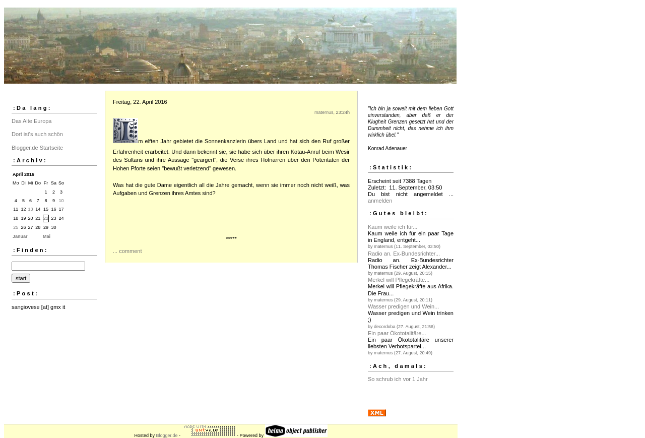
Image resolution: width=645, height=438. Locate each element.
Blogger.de (166, 435)
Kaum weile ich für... (392, 227)
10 (61, 200)
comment (130, 251)
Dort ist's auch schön (37, 134)
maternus (324, 112)
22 (45, 218)
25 (15, 227)
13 (30, 209)
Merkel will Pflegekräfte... (398, 280)
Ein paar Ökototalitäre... (397, 333)
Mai (46, 236)
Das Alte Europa (32, 121)
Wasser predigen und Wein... (403, 306)
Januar (20, 236)
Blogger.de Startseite (37, 148)
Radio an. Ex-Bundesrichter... (404, 254)
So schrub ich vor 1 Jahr (398, 379)
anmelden (380, 201)
